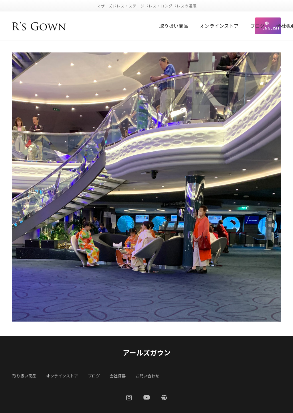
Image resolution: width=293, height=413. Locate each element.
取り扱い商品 (24, 376)
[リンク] (39, 26)
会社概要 (118, 376)
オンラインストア (62, 376)
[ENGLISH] (164, 397)
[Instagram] (129, 398)
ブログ (94, 376)
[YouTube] (146, 397)
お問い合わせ (147, 376)
